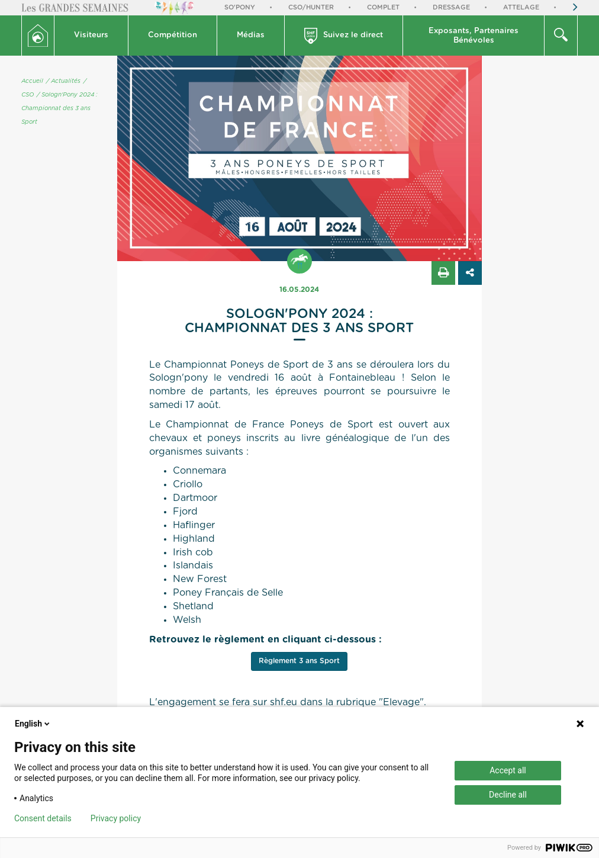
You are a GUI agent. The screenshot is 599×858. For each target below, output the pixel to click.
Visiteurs (91, 35)
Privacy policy (116, 818)
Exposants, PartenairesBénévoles (474, 35)
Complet (383, 7)
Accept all (507, 770)
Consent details (43, 818)
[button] (91, 35)
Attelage (521, 7)
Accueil (32, 81)
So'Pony (239, 7)
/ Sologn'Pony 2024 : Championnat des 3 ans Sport (59, 108)
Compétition (172, 35)
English (33, 723)
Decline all (508, 794)
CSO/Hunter (311, 7)
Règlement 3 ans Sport (299, 660)
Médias (251, 35)
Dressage (451, 7)
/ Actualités (63, 81)
